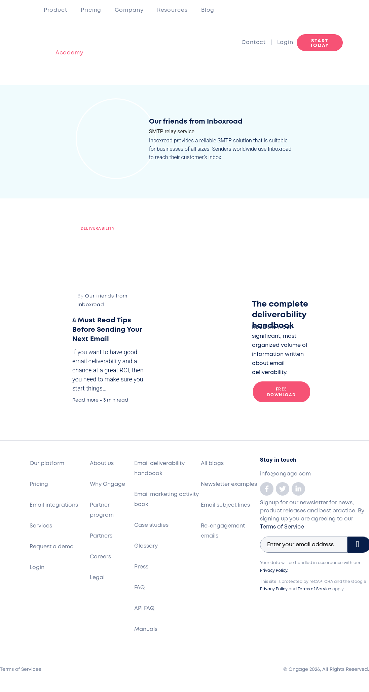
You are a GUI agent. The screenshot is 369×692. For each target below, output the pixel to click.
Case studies (151, 525)
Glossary (146, 546)
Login (285, 42)
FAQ (139, 587)
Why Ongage (107, 484)
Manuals (145, 629)
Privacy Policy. (274, 570)
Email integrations (54, 505)
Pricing (91, 10)
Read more (85, 400)
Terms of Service (282, 526)
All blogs (212, 463)
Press (141, 566)
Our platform (47, 463)
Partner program (102, 510)
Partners (101, 536)
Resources (172, 10)
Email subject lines (225, 505)
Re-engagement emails (223, 531)
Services (41, 525)
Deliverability (98, 228)
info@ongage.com (285, 473)
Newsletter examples (229, 484)
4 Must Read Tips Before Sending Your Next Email (107, 329)
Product (55, 10)
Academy (63, 53)
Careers (100, 556)
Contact (256, 42)
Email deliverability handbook (159, 468)
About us (102, 463)
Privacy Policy (274, 589)
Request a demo (52, 546)
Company (129, 10)
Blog (208, 10)
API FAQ (144, 608)
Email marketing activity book (166, 499)
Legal (97, 577)
